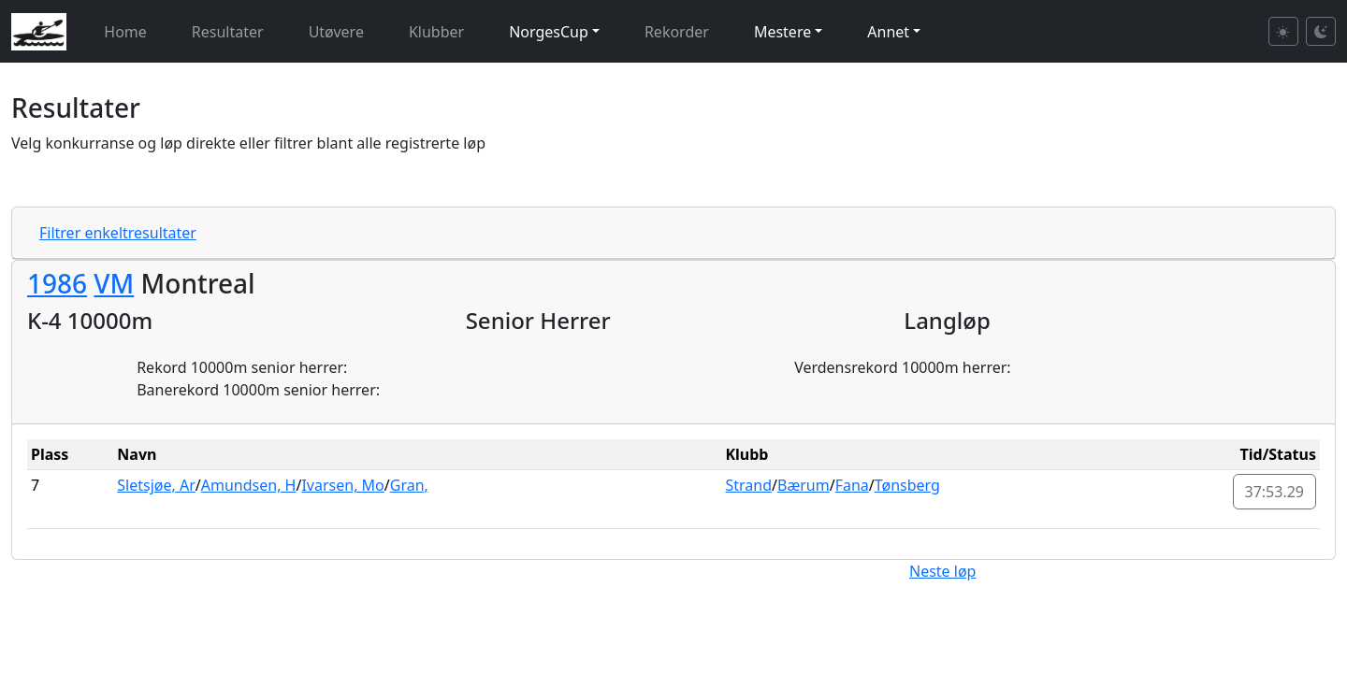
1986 (57, 283)
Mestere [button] (782, 31)
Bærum (803, 485)
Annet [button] (888, 31)
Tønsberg (907, 485)
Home (125, 31)
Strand (748, 485)
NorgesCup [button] (548, 31)
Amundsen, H (249, 485)
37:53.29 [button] (1275, 491)
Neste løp (942, 571)
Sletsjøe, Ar (156, 485)
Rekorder (677, 31)
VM (114, 283)
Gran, (409, 485)
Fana (852, 485)
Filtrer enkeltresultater (117, 232)
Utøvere (336, 31)
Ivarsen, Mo (342, 485)
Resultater (228, 31)
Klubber (436, 31)
